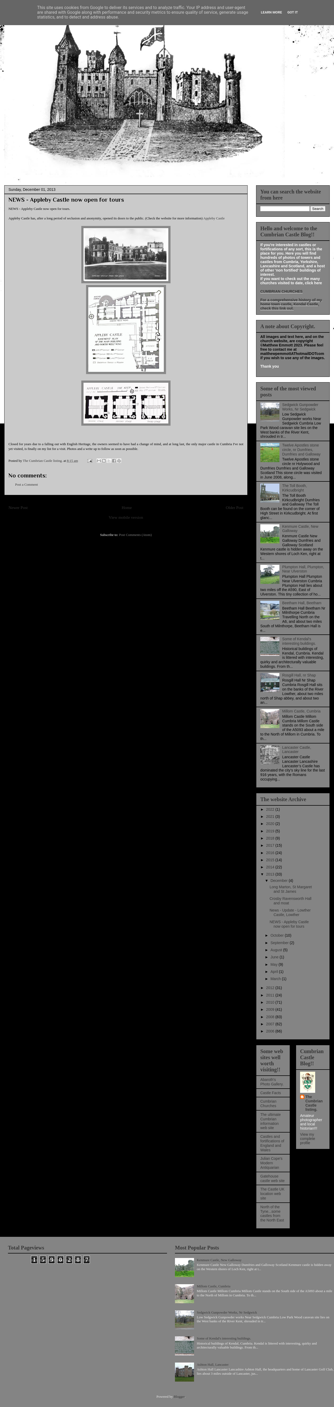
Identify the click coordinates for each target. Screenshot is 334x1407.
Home (127, 507)
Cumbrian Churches (268, 1103)
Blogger (179, 1397)
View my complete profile (307, 1138)
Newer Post (18, 507)
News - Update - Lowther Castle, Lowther (290, 912)
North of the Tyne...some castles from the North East (272, 1213)
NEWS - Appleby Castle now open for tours (289, 924)
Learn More (271, 12)
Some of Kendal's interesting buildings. (299, 641)
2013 (270, 874)
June (274, 957)
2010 (270, 1002)
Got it (292, 12)
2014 (270, 867)
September (279, 943)
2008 (270, 1017)
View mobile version (126, 517)
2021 (270, 816)
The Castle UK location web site (272, 1193)
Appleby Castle (214, 218)
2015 (270, 860)
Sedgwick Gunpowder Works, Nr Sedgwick (300, 407)
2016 (270, 853)
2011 (270, 995)
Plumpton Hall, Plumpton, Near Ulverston (303, 569)
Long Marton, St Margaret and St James (291, 889)
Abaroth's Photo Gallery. (272, 1081)
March (276, 979)
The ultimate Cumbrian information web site (270, 1121)
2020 (270, 824)
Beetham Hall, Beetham (302, 603)
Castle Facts (270, 1093)
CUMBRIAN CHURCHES (281, 291)
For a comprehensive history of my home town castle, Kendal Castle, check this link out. (291, 304)
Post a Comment (26, 484)
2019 (270, 831)
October (277, 935)
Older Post (234, 507)
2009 (270, 1009)
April (274, 971)
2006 (270, 1031)
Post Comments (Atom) (135, 535)
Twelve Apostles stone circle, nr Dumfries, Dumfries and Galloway (301, 449)
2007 (270, 1024)
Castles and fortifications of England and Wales (272, 1143)
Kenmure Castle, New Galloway (219, 1260)
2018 (270, 838)
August (276, 950)
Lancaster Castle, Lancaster (296, 749)
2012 (270, 988)
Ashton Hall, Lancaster (212, 1365)
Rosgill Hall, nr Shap (299, 675)
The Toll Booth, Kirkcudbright (294, 488)
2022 (270, 809)
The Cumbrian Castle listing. (314, 1103)
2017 (270, 845)
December (279, 880)
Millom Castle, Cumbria (301, 711)
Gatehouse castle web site (272, 1178)
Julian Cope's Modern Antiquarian (271, 1163)
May (274, 964)
